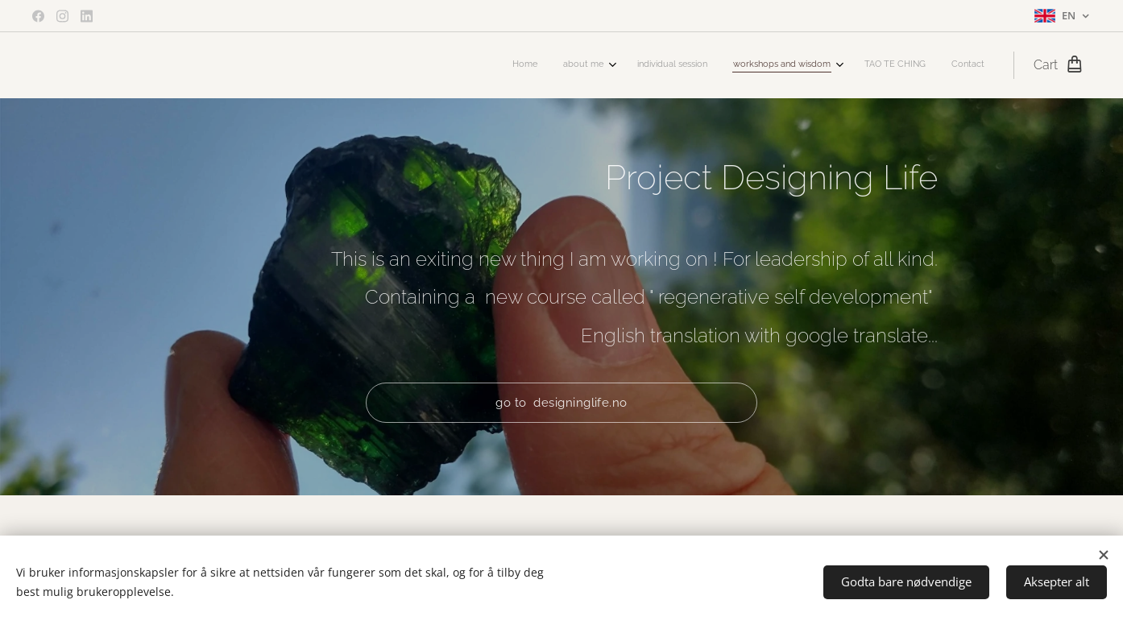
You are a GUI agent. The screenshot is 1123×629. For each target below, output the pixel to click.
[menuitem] (843, 65)
